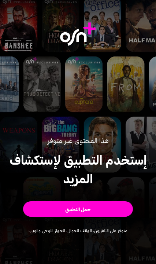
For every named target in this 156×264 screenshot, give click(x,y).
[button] (78, 208)
